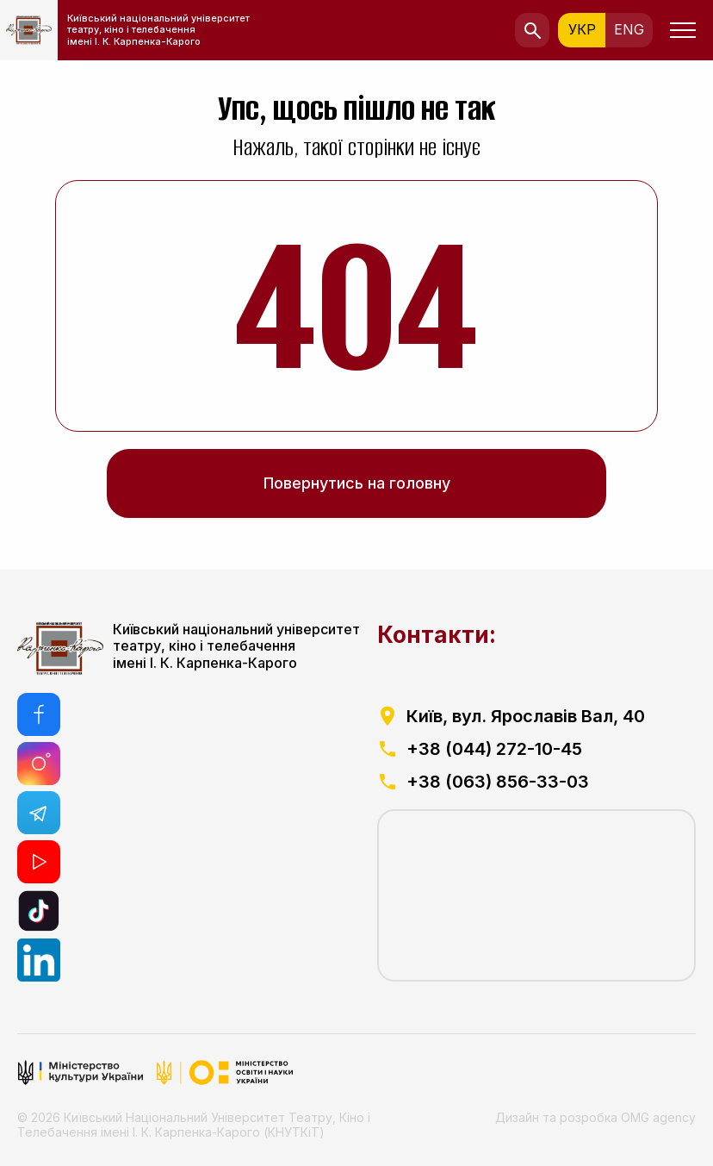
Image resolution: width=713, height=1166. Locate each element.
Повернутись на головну (357, 483)
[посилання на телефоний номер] (536, 749)
